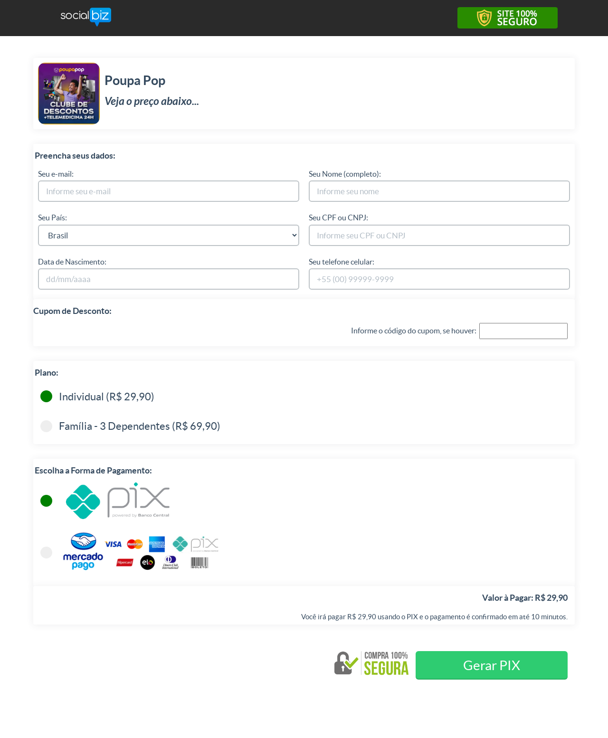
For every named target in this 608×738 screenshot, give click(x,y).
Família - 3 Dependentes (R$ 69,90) (130, 424)
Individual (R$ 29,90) (97, 395)
